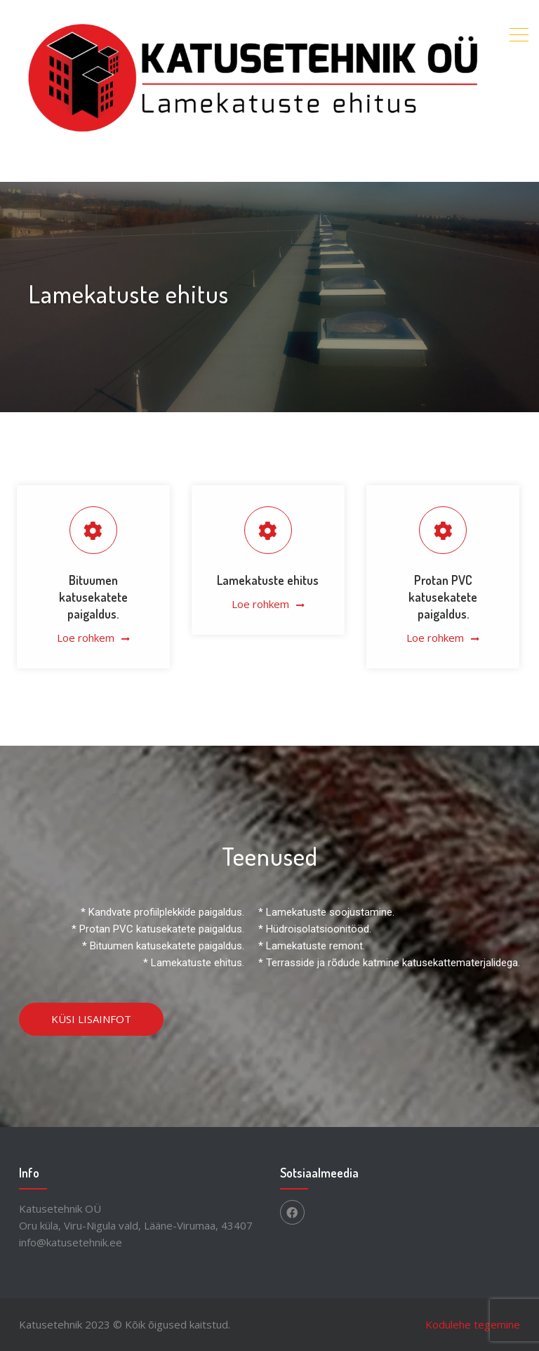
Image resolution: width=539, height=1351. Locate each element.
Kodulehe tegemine (472, 1324)
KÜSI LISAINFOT (91, 1019)
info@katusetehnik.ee (70, 1242)
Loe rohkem (85, 638)
